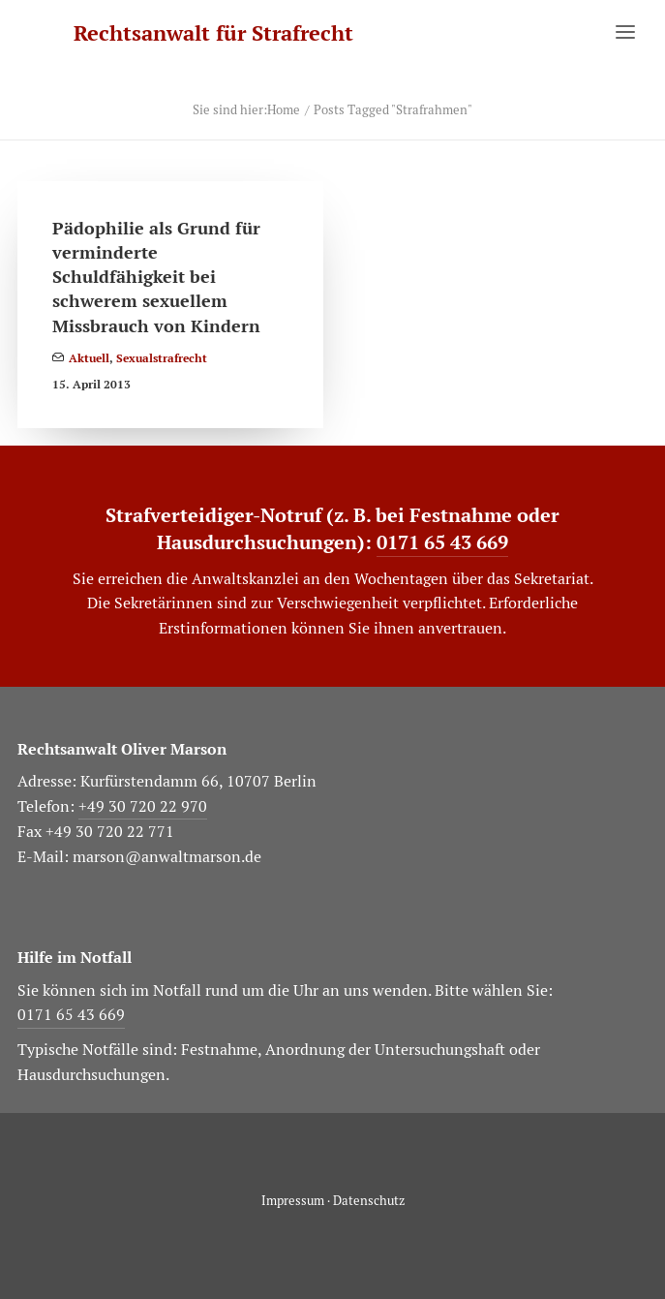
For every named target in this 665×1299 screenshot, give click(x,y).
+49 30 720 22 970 (142, 806)
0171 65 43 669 (442, 542)
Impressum (292, 1200)
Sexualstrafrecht (161, 358)
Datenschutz (369, 1200)
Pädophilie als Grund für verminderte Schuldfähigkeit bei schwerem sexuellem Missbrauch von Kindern (156, 277)
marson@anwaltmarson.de (167, 857)
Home (283, 110)
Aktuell (89, 358)
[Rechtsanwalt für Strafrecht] (213, 33)
